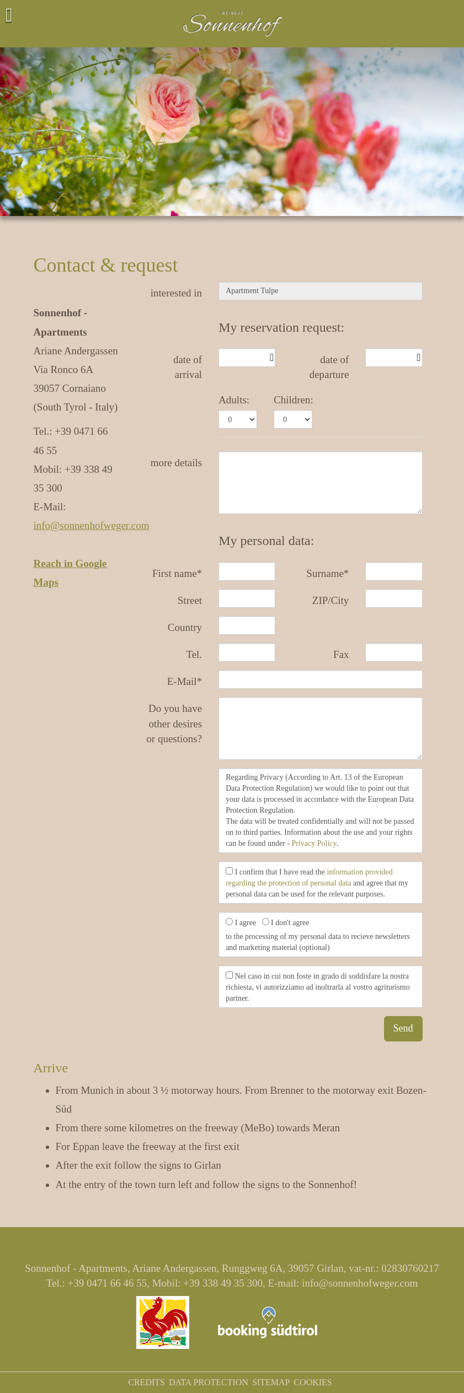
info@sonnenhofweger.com (92, 525)
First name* (177, 573)
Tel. (194, 654)
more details (176, 462)
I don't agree (286, 922)
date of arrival (187, 367)
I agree (241, 922)
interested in (176, 293)
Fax (341, 654)
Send (403, 1028)
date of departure (329, 367)
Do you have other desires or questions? (174, 723)
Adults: (233, 400)
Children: (293, 400)
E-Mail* (184, 681)
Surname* (327, 573)
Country (185, 627)
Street (190, 600)
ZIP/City (330, 600)
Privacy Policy (313, 843)
